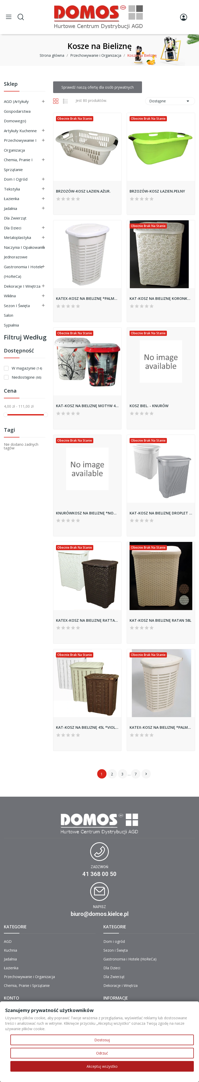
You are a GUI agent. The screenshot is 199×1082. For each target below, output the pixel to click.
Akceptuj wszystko (102, 1066)
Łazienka (11, 198)
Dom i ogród (15, 179)
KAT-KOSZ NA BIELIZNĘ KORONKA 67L (161, 298)
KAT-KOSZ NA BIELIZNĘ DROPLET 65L (161, 513)
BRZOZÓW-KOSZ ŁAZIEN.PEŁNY (157, 191)
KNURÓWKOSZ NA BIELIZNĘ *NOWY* (87, 513)
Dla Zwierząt (15, 218)
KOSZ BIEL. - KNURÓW (149, 405)
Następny (146, 774)
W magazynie (27, 368)
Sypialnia (11, 325)
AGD (8, 941)
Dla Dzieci (12, 227)
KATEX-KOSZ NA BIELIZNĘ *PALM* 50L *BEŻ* (161, 727)
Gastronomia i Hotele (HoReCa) (23, 271)
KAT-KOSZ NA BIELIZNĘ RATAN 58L (160, 620)
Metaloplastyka (17, 237)
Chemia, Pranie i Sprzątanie (18, 164)
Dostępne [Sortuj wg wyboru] (170, 101)
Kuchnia (10, 950)
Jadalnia (10, 208)
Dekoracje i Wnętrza (22, 286)
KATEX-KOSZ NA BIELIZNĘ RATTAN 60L (87, 620)
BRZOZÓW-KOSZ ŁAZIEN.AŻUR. (83, 191)
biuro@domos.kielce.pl (100, 914)
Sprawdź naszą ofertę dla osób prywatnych (97, 87)
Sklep (11, 84)
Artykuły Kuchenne (20, 130)
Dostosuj (102, 1039)
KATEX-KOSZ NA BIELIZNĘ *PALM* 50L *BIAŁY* (87, 298)
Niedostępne (26, 377)
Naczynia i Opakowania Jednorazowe (24, 252)
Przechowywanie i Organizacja (20, 145)
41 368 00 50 (99, 874)
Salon (8, 315)
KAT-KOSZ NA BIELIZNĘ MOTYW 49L (87, 405)
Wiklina (10, 295)
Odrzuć (102, 1053)
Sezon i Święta (17, 305)
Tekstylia (12, 189)
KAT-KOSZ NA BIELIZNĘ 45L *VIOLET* (87, 727)
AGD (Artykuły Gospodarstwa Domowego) (17, 111)
